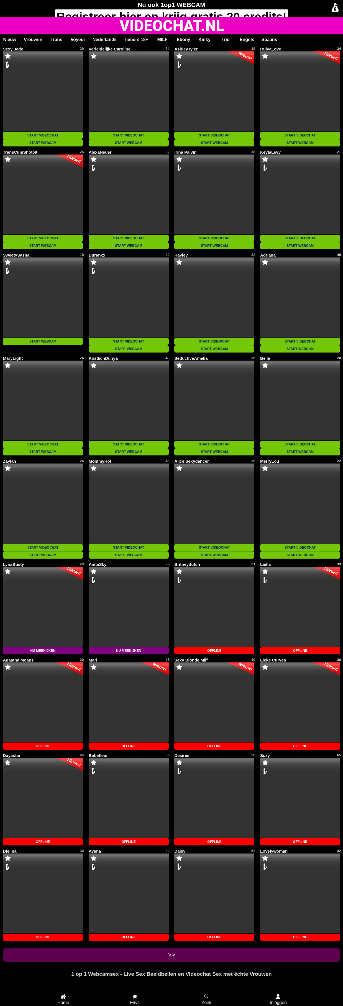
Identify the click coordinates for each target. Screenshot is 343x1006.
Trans (56, 39)
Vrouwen (33, 39)
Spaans (269, 39)
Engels (247, 39)
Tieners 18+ (136, 39)
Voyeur (78, 39)
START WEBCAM (43, 143)
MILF (162, 39)
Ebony (183, 39)
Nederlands (105, 39)
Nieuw (9, 39)
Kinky (204, 39)
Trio (225, 39)
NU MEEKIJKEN (42, 651)
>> (171, 954)
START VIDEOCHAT (42, 135)
